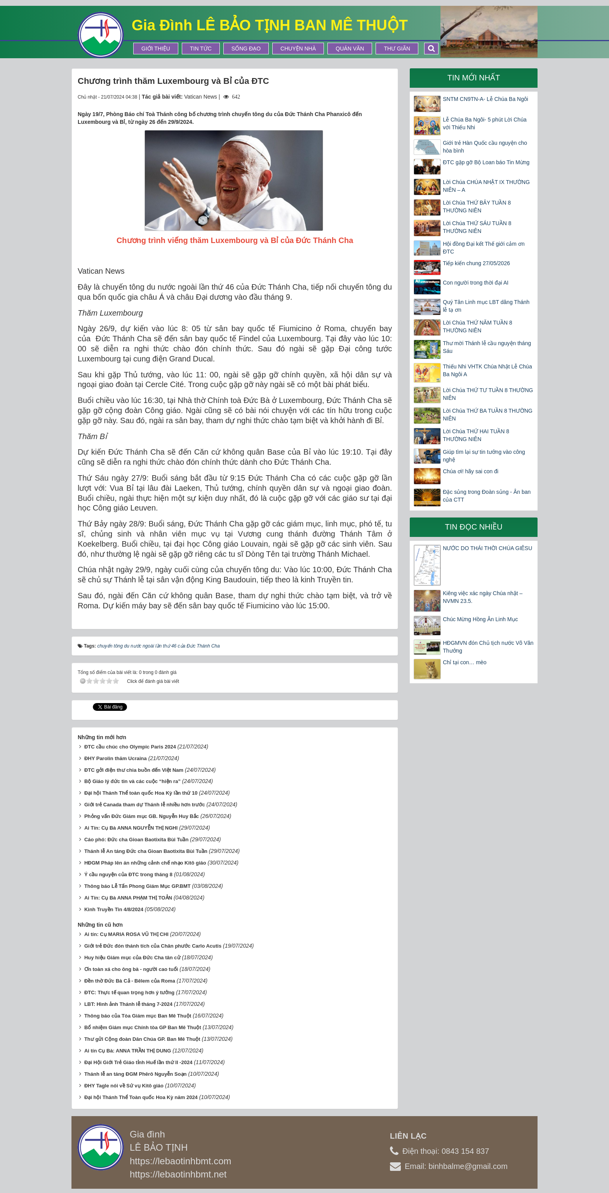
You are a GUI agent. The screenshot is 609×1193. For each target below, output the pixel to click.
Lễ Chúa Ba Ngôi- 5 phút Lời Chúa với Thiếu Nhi (484, 123)
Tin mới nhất (473, 77)
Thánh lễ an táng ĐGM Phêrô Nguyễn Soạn (135, 1074)
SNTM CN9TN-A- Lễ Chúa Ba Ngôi (485, 99)
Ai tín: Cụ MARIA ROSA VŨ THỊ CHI (126, 934)
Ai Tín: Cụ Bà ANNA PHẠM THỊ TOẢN (128, 898)
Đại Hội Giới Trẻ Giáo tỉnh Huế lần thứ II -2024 (138, 1062)
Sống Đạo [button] (246, 48)
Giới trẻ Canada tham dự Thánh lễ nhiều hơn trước (144, 804)
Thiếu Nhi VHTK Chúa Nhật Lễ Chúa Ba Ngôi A (487, 370)
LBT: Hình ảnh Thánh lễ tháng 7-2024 (128, 1004)
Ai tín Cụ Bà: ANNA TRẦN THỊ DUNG (127, 1051)
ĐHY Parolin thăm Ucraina (115, 758)
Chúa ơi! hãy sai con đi (470, 471)
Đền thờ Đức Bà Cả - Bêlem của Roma (129, 981)
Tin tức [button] (201, 48)
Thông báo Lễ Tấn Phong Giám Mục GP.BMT (137, 886)
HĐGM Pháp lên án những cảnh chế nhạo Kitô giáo (145, 863)
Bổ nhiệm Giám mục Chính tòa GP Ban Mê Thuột (142, 1027)
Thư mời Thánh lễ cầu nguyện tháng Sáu (487, 347)
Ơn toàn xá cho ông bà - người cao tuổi (131, 969)
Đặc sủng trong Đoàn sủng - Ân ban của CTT (487, 496)
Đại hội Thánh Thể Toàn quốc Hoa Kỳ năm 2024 (141, 1097)
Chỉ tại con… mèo (464, 662)
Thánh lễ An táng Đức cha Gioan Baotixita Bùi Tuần (145, 851)
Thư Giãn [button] (397, 48)
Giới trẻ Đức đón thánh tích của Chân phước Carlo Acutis (152, 946)
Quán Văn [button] (350, 48)
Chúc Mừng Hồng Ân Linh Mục (480, 619)
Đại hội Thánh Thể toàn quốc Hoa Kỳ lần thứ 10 (141, 793)
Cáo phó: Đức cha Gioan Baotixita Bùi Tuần (136, 839)
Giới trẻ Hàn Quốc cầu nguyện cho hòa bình (485, 147)
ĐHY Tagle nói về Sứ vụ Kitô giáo (124, 1086)
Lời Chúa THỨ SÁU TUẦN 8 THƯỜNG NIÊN (477, 227)
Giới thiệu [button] (155, 48)
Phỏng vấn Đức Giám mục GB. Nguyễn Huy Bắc (141, 816)
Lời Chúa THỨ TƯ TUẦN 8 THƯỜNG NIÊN (488, 394)
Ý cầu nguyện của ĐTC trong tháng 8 (128, 874)
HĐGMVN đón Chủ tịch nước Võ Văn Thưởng (488, 647)
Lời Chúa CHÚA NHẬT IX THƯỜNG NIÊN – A (486, 186)
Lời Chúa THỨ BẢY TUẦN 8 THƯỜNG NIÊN (477, 207)
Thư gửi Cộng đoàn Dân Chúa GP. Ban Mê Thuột (142, 1039)
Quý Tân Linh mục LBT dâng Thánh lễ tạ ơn (486, 306)
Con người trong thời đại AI (475, 283)
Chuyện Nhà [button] (298, 48)
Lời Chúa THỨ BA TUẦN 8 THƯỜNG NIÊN (487, 415)
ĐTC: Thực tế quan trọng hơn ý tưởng (129, 992)
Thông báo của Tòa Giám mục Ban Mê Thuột (137, 1016)
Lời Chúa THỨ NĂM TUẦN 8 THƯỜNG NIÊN (477, 326)
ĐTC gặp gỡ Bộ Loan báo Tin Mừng (486, 162)
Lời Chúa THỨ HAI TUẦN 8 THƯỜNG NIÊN (476, 435)
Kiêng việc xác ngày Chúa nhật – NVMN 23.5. (482, 597)
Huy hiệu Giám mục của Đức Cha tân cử (132, 957)
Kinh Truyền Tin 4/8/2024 (113, 909)
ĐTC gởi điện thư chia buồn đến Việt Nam (133, 770)
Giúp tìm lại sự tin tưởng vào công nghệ (484, 456)
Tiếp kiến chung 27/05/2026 (476, 263)
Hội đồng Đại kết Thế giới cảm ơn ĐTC (483, 248)
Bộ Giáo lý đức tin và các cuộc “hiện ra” (132, 781)
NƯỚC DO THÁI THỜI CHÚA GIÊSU (487, 548)
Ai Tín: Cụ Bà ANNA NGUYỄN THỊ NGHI (130, 828)
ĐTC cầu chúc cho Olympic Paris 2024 (130, 747)
